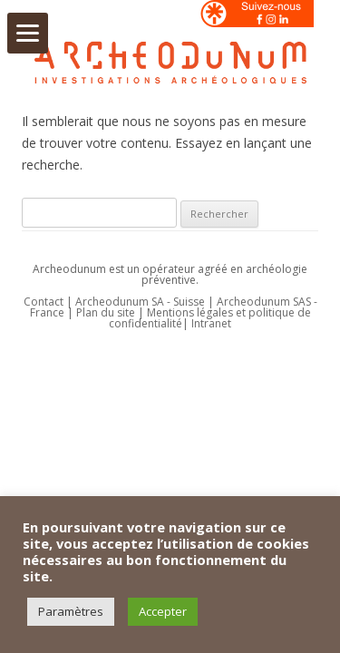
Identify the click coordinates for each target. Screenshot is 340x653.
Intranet (211, 323)
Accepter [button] (163, 611)
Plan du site (107, 312)
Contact (43, 301)
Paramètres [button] (70, 611)
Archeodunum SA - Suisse (140, 301)
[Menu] (27, 33)
